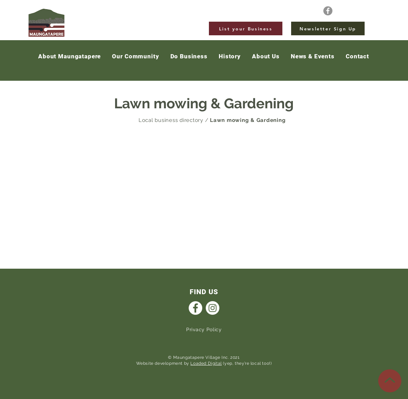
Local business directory (171, 120)
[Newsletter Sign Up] (328, 28)
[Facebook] (327, 10)
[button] (312, 56)
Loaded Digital (205, 363)
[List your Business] (245, 28)
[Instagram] (212, 308)
